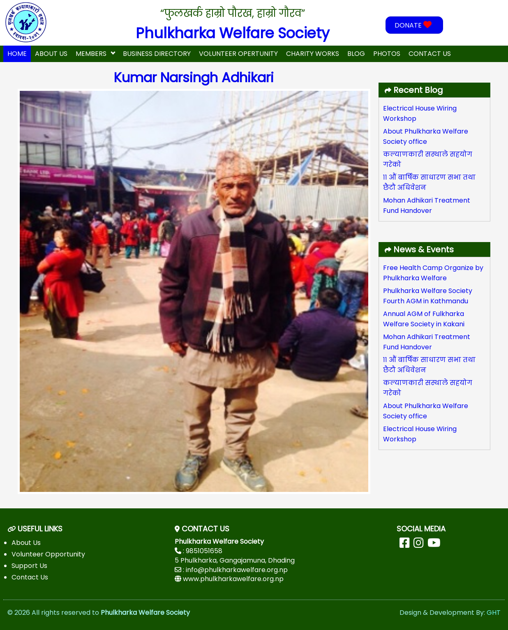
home (17, 53)
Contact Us (430, 53)
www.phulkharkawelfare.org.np (233, 579)
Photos (386, 53)
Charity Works (312, 53)
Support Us (29, 565)
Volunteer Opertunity (238, 53)
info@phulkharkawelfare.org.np (237, 570)
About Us (51, 53)
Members (91, 53)
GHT (494, 612)
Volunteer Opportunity (48, 554)
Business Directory (157, 53)
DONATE (414, 25)
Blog (356, 53)
